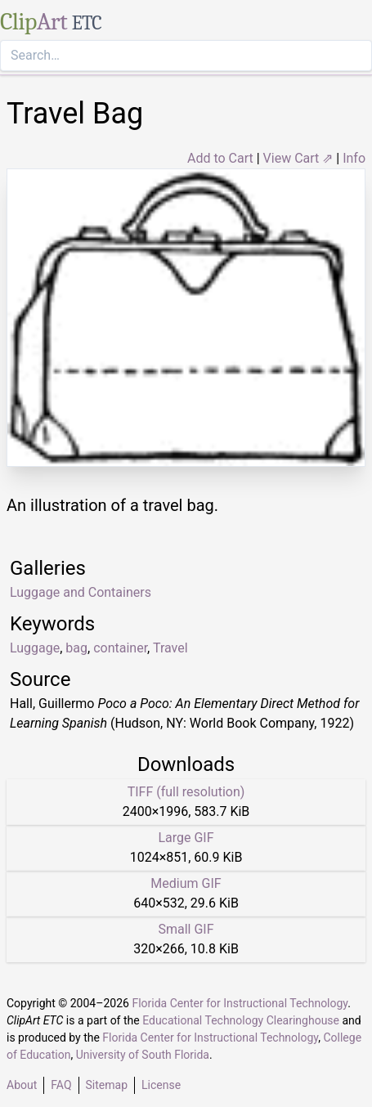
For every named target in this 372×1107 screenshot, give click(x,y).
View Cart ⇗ (298, 158)
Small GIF (185, 929)
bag (76, 648)
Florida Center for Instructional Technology (239, 1003)
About (22, 1084)
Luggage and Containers (80, 592)
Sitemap (107, 1084)
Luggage (35, 648)
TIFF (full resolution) (186, 792)
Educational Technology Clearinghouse (240, 1020)
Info (354, 158)
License (161, 1084)
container (120, 648)
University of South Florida (142, 1054)
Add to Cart (220, 158)
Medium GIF (185, 883)
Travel (170, 648)
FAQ (61, 1084)
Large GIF (185, 837)
